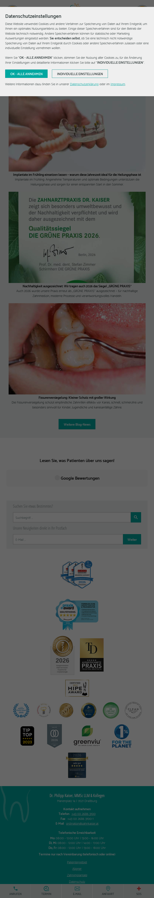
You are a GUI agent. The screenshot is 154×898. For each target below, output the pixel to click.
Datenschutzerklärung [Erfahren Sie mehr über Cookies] (84, 84)
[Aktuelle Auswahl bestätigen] (26, 74)
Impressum (117, 84)
